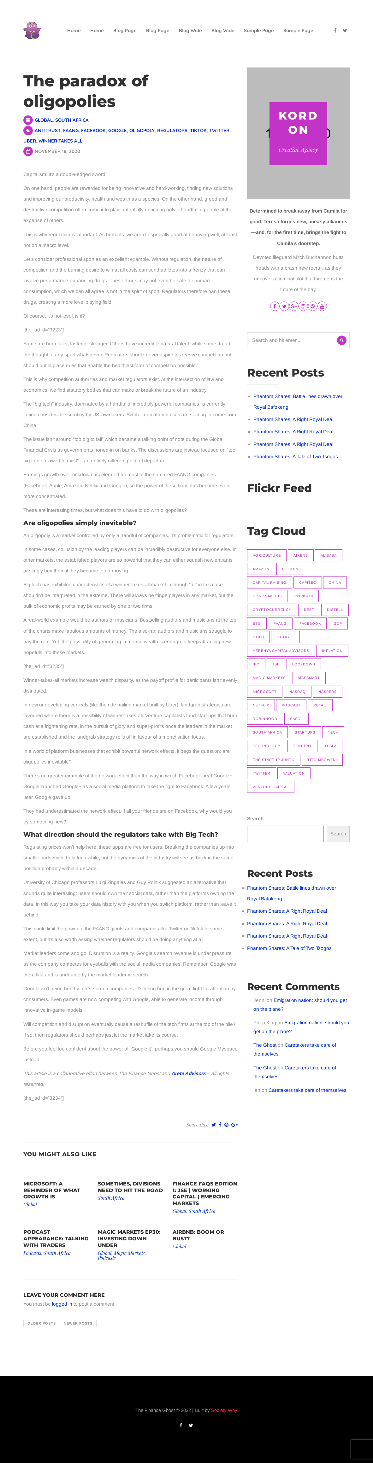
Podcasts (32, 1252)
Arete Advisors (188, 1073)
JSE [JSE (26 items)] (276, 664)
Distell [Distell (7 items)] (335, 610)
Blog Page (125, 30)
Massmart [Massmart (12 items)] (309, 678)
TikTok (198, 130)
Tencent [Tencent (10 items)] (302, 746)
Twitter (219, 130)
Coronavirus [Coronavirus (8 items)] (267, 596)
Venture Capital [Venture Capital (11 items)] (271, 787)
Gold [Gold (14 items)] (258, 637)
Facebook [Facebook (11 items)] (310, 623)
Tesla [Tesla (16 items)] (330, 746)
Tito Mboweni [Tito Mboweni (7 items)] (322, 760)
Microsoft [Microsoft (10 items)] (265, 691)
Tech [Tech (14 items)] (333, 732)
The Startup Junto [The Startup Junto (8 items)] (274, 760)
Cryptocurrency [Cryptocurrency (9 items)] (272, 610)
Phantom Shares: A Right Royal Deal (293, 419)
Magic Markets (129, 1252)
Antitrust (48, 130)
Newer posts (78, 1323)
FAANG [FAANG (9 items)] (280, 623)
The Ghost (264, 1045)
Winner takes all (60, 141)
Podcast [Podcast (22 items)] (291, 705)
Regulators (172, 130)
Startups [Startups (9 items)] (305, 732)
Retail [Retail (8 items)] (320, 705)
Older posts (41, 1323)
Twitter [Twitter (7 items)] (261, 773)
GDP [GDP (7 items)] (338, 623)
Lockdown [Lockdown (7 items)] (303, 664)
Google (117, 130)
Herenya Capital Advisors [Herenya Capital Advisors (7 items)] (281, 650)
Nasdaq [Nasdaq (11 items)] (297, 691)
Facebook (93, 130)
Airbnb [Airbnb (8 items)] (300, 555)
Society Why (224, 1410)
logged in (62, 1304)
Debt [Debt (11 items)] (309, 610)
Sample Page (259, 30)
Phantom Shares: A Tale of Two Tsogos (295, 456)
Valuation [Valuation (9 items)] (294, 773)
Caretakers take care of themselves (307, 1090)
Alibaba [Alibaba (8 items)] (329, 555)
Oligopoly (142, 130)
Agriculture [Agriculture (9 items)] (267, 555)
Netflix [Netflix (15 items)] (261, 705)
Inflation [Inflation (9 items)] (332, 650)
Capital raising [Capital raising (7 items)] (270, 582)
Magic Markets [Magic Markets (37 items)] (269, 678)
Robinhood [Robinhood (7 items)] (265, 719)
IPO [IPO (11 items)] (256, 664)
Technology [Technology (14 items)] (267, 746)
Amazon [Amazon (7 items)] (261, 569)
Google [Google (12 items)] (285, 637)
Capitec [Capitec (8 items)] (307, 582)
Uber (29, 141)
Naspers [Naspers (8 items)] (327, 691)
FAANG (71, 130)
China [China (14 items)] (335, 582)
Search (255, 818)
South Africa (72, 120)
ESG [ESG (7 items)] (257, 623)
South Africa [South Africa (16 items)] (267, 732)
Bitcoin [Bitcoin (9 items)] (290, 569)
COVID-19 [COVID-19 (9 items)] (303, 596)
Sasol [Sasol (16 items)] (296, 719)
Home (74, 30)
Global (44, 120)
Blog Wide (190, 30)
